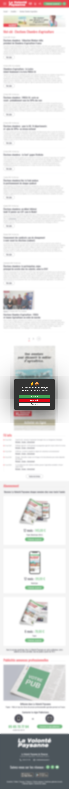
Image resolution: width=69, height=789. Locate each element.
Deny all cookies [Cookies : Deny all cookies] (34, 400)
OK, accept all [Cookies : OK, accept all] (34, 396)
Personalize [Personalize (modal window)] (34, 404)
